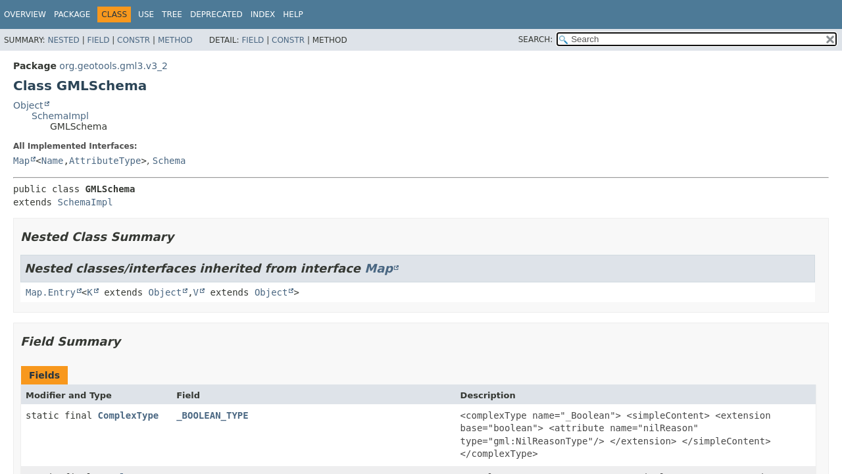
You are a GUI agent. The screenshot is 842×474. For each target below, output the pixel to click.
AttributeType (105, 160)
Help (293, 14)
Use (146, 14)
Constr (133, 40)
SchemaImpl (60, 116)
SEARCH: (535, 39)
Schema (169, 160)
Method (175, 40)
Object (28, 105)
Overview (25, 14)
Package (72, 14)
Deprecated (216, 14)
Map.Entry (51, 292)
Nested (63, 40)
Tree (172, 14)
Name (52, 160)
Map (21, 160)
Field (98, 40)
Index (263, 14)
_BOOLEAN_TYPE (212, 415)
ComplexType (128, 415)
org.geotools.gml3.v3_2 (113, 66)
